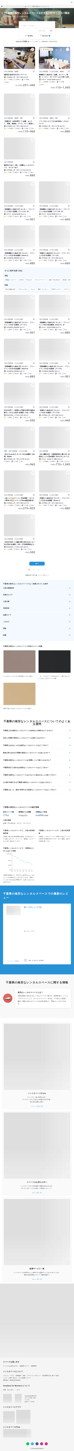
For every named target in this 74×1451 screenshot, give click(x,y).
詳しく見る (37, 1192)
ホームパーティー (40, 280)
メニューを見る (37, 1106)
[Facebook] (37, 1443)
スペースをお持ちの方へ (10, 1366)
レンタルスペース (18, 6)
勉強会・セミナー (10, 280)
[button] (37, 589)
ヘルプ (18, 1390)
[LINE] (27, 1443)
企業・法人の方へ (8, 1390)
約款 (24, 1375)
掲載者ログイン (24, 1366)
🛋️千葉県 (27, 6)
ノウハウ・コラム (8, 1375)
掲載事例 (33, 1366)
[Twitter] (32, 1443)
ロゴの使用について (24, 1378)
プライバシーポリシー (34, 1375)
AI (33, 71)
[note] (46, 1443)
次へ (37, 564)
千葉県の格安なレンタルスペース (40, 6)
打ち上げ (29, 280)
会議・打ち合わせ (54, 280)
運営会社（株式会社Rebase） (12, 1380)
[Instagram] (41, 1443)
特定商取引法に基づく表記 (50, 1375)
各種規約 (18, 1375)
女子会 (21, 280)
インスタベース (6, 6)
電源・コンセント (43, 289)
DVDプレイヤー (56, 289)
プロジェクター (23, 289)
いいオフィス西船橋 (13, 961)
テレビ (33, 289)
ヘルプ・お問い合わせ (10, 1378)
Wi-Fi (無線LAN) (10, 289)
